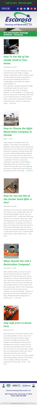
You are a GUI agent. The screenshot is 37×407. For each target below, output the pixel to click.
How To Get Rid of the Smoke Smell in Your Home (16, 60)
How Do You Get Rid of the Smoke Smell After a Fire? (18, 199)
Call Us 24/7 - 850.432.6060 (18, 3)
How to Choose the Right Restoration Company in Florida (18, 132)
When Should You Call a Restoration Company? (17, 262)
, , (18, 394)
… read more (11, 103)
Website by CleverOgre (21, 403)
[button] (5, 8)
